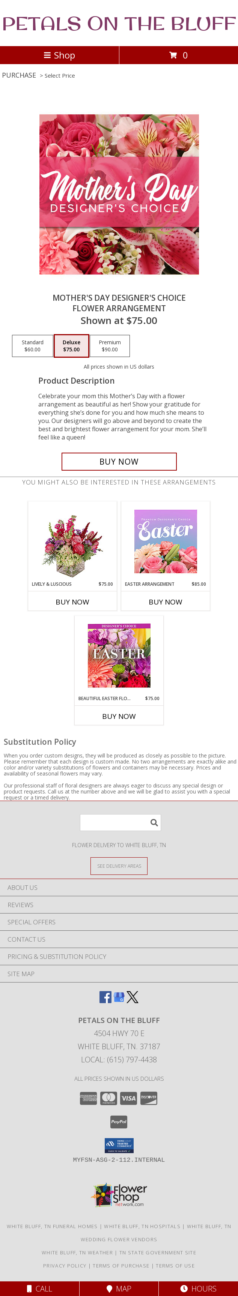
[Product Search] (120, 822)
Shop (59, 55)
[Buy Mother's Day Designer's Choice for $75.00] (119, 462)
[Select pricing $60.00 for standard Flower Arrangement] (32, 346)
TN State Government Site (157, 1252)
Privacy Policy (64, 1265)
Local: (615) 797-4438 (119, 1059)
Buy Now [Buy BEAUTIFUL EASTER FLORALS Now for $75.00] (119, 716)
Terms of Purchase (121, 1265)
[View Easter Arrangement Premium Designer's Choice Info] (165, 541)
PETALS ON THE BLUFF (119, 23)
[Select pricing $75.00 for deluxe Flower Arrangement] (71, 346)
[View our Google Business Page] (119, 1000)
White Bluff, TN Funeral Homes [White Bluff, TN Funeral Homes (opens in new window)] (52, 1226)
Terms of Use (175, 1265)
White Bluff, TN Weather (77, 1252)
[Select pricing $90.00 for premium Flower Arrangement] (110, 346)
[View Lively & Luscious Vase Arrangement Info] (72, 541)
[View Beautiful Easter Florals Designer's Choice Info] (119, 656)
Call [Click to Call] (39, 1289)
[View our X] (133, 1000)
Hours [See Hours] (198, 1289)
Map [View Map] (119, 1289)
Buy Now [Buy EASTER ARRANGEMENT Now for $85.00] (165, 602)
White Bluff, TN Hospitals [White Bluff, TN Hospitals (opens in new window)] (142, 1226)
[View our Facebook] (105, 1000)
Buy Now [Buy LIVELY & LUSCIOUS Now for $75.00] (72, 602)
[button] (119, 1145)
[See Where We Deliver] (119, 865)
